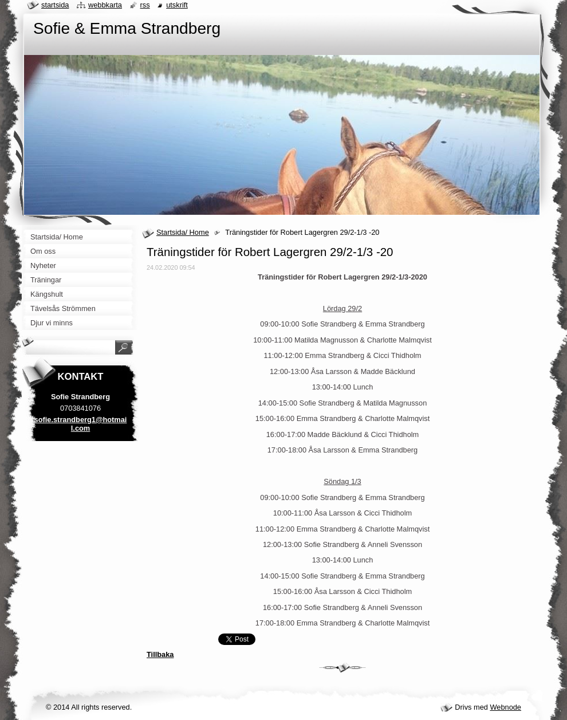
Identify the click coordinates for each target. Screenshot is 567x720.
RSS (145, 5)
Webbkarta (105, 5)
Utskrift (177, 5)
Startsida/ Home (182, 232)
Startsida (55, 5)
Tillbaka (160, 654)
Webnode (505, 707)
